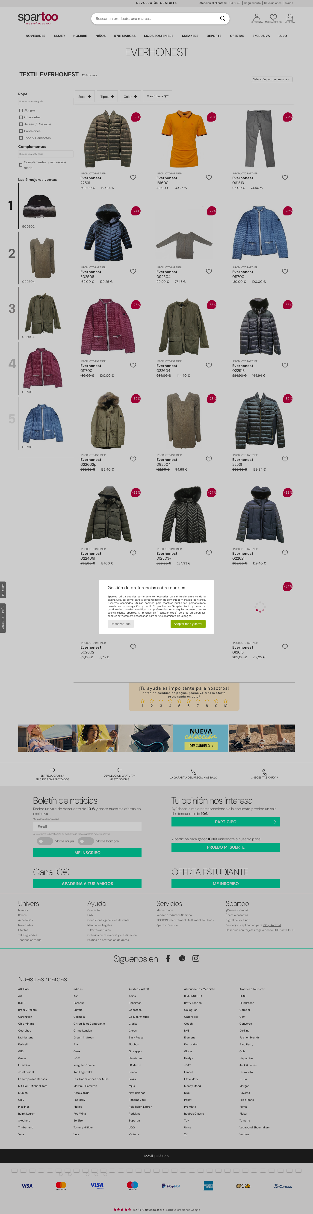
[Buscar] (222, 18)
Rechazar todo (121, 624)
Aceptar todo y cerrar (188, 624)
